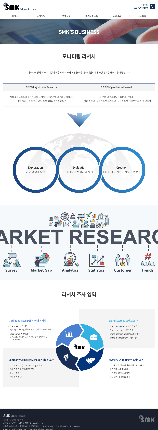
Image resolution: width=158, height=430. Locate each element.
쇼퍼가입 (117, 16)
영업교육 (66, 16)
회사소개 (16, 16)
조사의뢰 (142, 16)
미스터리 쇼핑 (91, 16)
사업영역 (41, 16)
